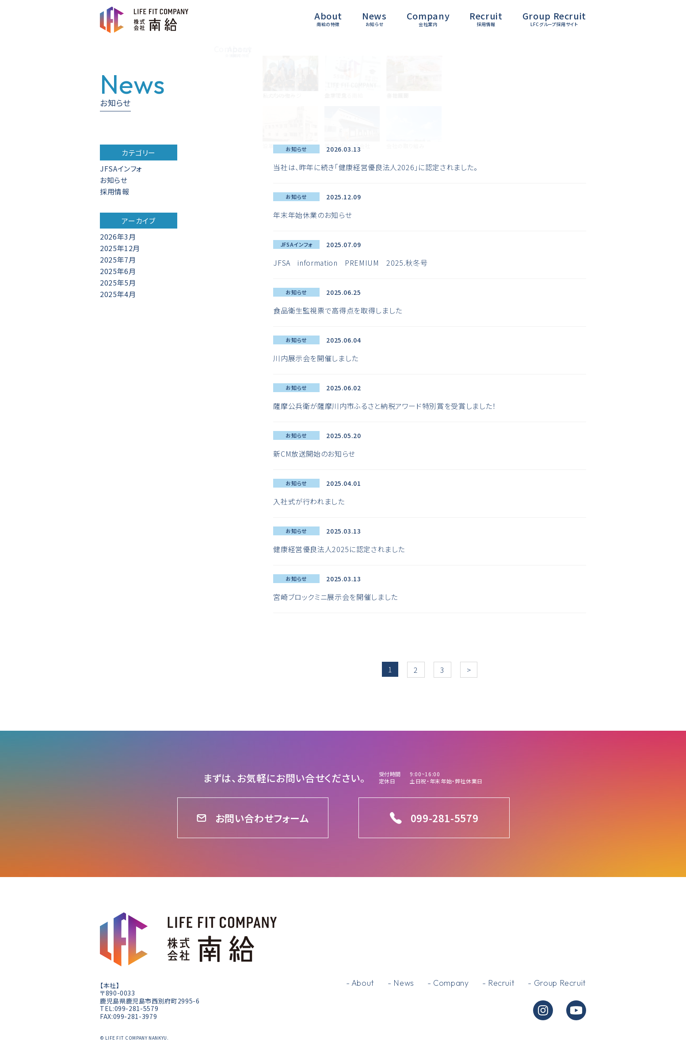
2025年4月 (118, 294)
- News (401, 983)
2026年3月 (118, 236)
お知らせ (114, 180)
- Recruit (498, 983)
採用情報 (115, 191)
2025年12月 (120, 248)
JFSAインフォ (121, 168)
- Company (448, 983)
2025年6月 (118, 271)
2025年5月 (118, 282)
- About (360, 983)
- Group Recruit (557, 983)
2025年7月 (118, 259)
